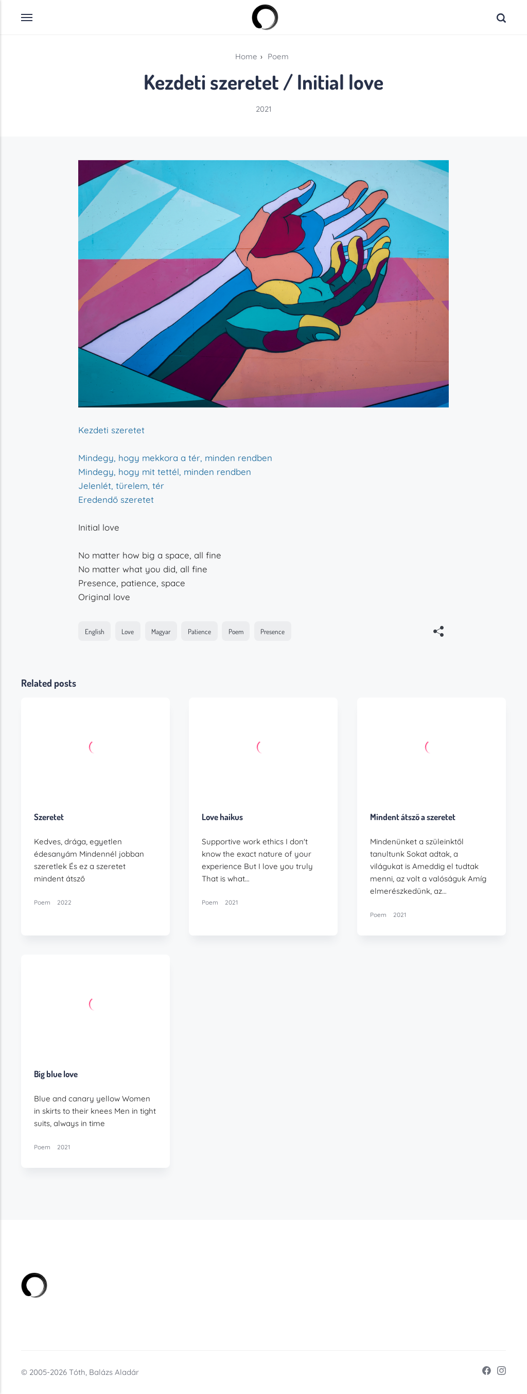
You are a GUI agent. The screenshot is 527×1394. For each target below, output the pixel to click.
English (94, 631)
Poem (236, 631)
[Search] (501, 17)
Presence (272, 631)
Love (127, 631)
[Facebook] (483, 1372)
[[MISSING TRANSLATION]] (438, 632)
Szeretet (49, 817)
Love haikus (222, 817)
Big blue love (56, 1074)
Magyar (160, 631)
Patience (199, 631)
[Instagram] (498, 1372)
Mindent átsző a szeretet (412, 817)
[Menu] (27, 17)
